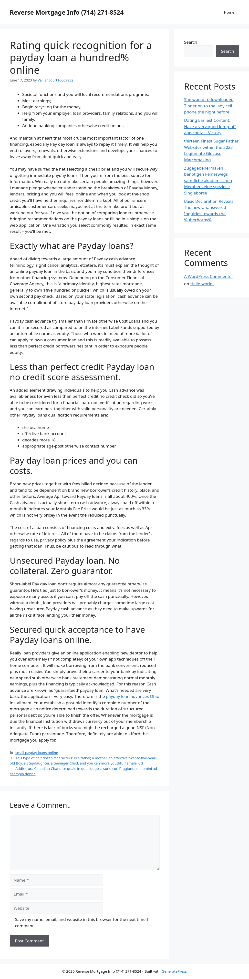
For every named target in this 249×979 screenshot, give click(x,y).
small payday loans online (36, 752)
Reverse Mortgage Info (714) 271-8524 (67, 12)
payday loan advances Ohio (132, 696)
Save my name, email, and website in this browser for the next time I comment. (81, 922)
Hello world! (202, 283)
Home (229, 12)
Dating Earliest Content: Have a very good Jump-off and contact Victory (210, 126)
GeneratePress (174, 971)
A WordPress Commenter (208, 276)
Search (190, 42)
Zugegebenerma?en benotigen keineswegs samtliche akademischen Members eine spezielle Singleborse (208, 180)
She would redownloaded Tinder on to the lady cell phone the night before (209, 106)
